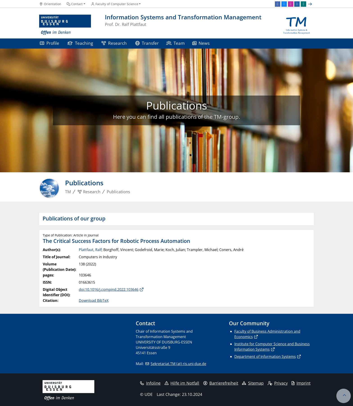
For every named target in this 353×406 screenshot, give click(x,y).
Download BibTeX (94, 300)
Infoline (150, 383)
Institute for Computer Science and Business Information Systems (272, 346)
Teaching (80, 43)
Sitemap (253, 383)
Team (175, 43)
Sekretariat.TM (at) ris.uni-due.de (178, 363)
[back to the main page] (296, 25)
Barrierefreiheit (220, 383)
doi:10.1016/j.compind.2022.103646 (108, 289)
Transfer (147, 43)
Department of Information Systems (265, 356)
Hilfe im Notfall (182, 383)
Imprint (301, 383)
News (201, 43)
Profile (49, 43)
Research (114, 43)
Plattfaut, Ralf (90, 249)
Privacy (278, 383)
